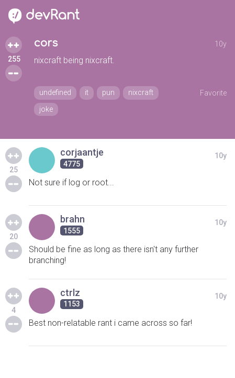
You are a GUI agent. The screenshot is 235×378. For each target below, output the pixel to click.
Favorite (213, 93)
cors (46, 43)
